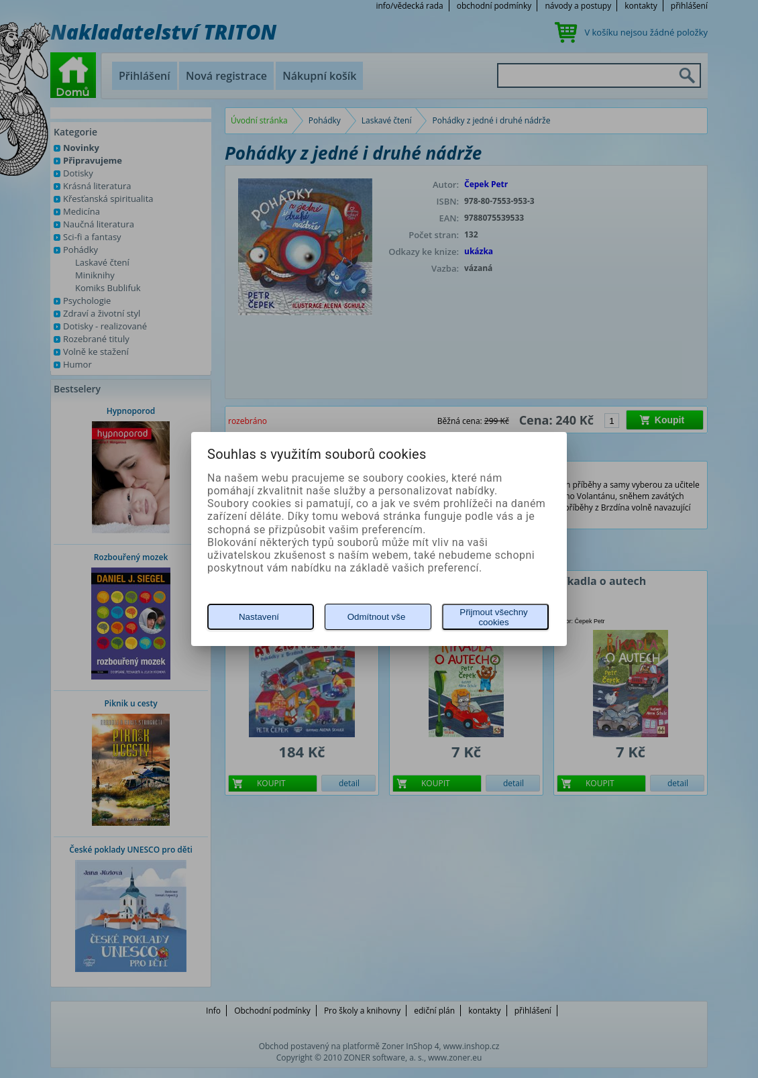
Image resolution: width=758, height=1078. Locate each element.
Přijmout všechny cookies (493, 617)
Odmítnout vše (376, 617)
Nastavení (259, 617)
